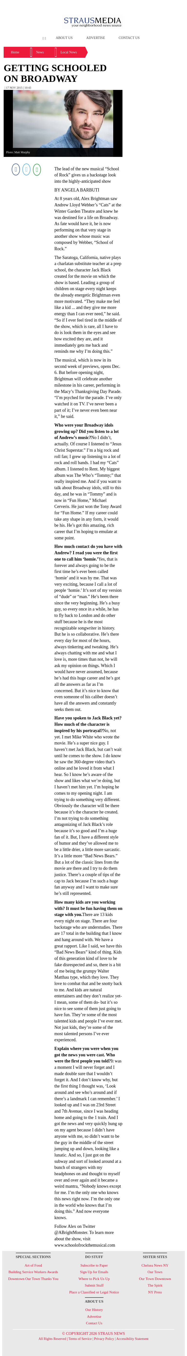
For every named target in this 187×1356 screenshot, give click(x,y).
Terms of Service (80, 1339)
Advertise (95, 38)
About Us (64, 38)
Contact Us (129, 38)
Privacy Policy (104, 1339)
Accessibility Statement (132, 1339)
